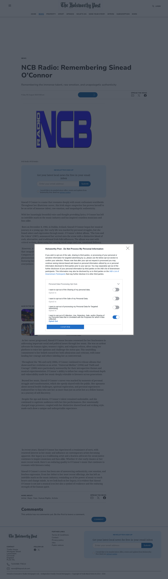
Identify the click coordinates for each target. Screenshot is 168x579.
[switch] (116, 289)
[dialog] (84, 289)
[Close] (128, 249)
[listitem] (84, 284)
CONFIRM (65, 327)
